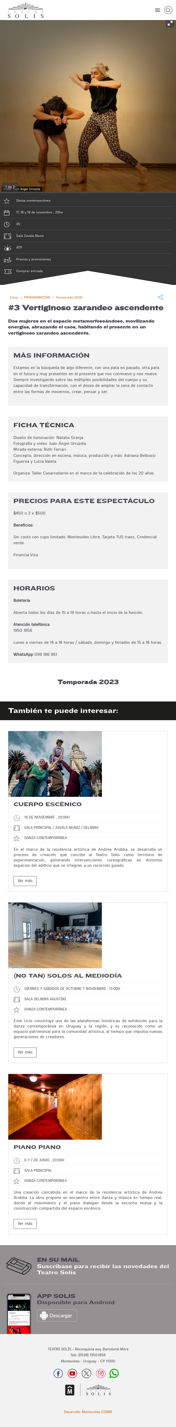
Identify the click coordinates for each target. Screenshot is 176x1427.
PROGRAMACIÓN (37, 297)
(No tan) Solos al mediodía (68, 976)
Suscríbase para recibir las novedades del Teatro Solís (103, 1269)
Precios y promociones (33, 259)
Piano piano (37, 1147)
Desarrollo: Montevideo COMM (88, 1412)
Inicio (14, 297)
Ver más (25, 880)
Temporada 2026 (69, 297)
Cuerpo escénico (48, 804)
